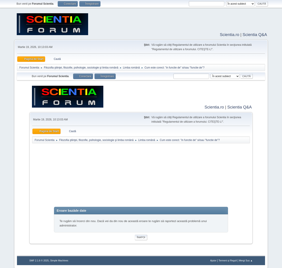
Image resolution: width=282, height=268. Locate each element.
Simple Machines (59, 259)
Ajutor (213, 259)
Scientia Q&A (255, 34)
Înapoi (141, 236)
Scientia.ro (229, 34)
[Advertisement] (141, 175)
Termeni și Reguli (228, 259)
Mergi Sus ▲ (245, 259)
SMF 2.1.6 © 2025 (39, 259)
